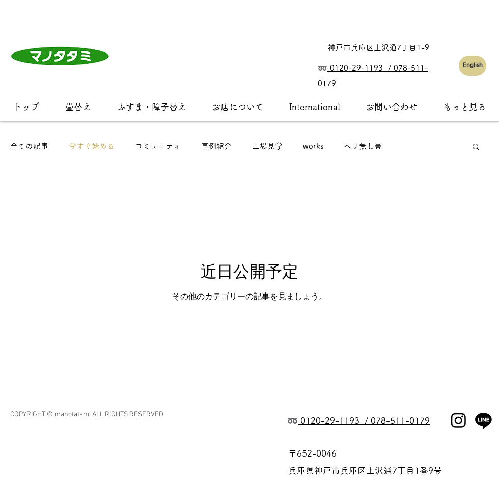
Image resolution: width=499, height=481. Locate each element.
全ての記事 (29, 146)
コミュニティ (158, 146)
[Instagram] (458, 420)
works (313, 146)
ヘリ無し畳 (363, 146)
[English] (472, 66)
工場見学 (267, 146)
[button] (476, 147)
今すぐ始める (92, 146)
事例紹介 (216, 146)
